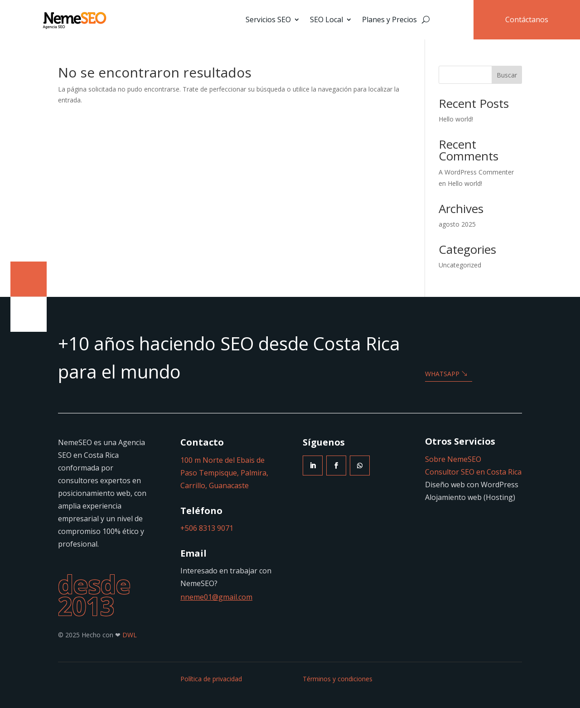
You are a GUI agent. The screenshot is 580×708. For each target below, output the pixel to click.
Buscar (507, 75)
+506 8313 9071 (206, 528)
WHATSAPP (442, 373)
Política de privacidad (211, 678)
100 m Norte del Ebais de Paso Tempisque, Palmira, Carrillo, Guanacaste (224, 472)
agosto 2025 (457, 224)
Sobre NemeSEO (453, 459)
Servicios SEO (268, 19)
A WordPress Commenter (476, 172)
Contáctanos (526, 19)
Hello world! (456, 119)
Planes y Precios (389, 19)
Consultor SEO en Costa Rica (473, 472)
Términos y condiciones (337, 678)
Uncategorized (460, 265)
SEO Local (326, 19)
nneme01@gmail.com (216, 597)
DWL (129, 634)
